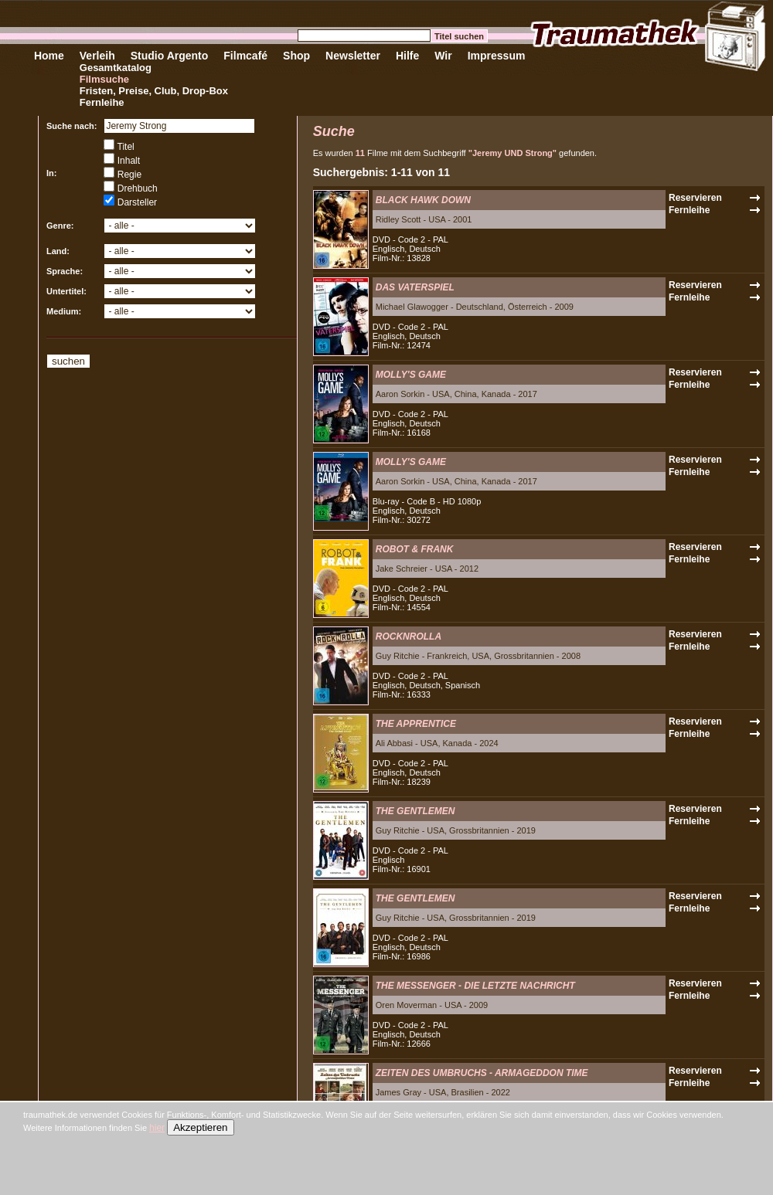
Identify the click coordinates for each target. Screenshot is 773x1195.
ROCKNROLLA (408, 636)
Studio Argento (170, 55)
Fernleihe (102, 102)
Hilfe (407, 55)
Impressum (497, 55)
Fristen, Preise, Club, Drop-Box (154, 91)
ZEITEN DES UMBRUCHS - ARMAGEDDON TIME (482, 1073)
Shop (296, 55)
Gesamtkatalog (116, 67)
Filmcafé (245, 55)
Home (49, 55)
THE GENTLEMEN (415, 811)
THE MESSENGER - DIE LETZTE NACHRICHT (475, 985)
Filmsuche (104, 79)
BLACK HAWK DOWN (423, 200)
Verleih (97, 55)
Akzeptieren (200, 1127)
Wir (442, 55)
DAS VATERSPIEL (415, 287)
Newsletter (352, 55)
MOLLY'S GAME (411, 374)
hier (157, 1127)
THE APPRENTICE (416, 723)
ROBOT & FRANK (415, 549)
